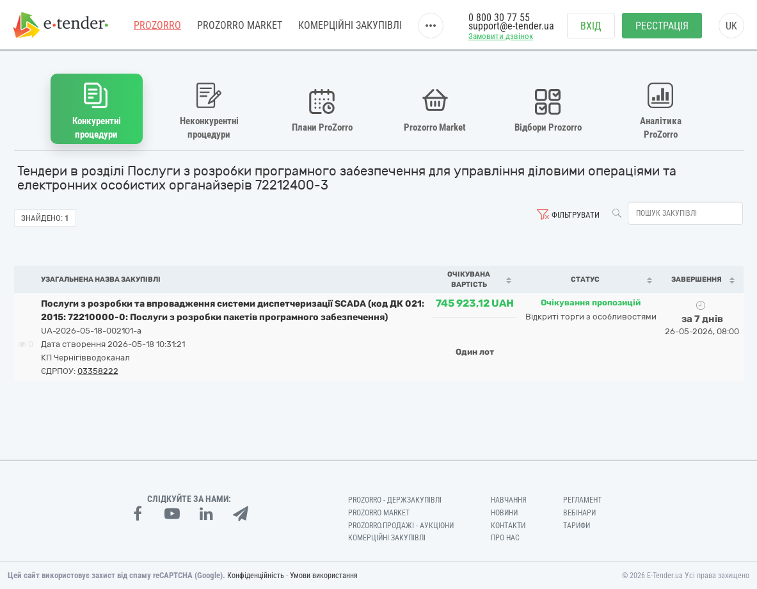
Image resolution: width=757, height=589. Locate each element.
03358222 (97, 371)
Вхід (591, 26)
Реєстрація (662, 26)
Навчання (509, 500)
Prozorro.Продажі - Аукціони (401, 525)
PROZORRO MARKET (239, 25)
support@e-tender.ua (511, 26)
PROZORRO (157, 25)
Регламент (582, 500)
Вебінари (579, 512)
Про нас (505, 537)
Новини (504, 512)
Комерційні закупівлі (350, 25)
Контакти (508, 525)
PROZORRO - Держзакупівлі (395, 500)
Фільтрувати (576, 215)
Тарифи (576, 525)
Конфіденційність (255, 575)
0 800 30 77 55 (499, 18)
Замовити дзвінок (500, 36)
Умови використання (324, 575)
